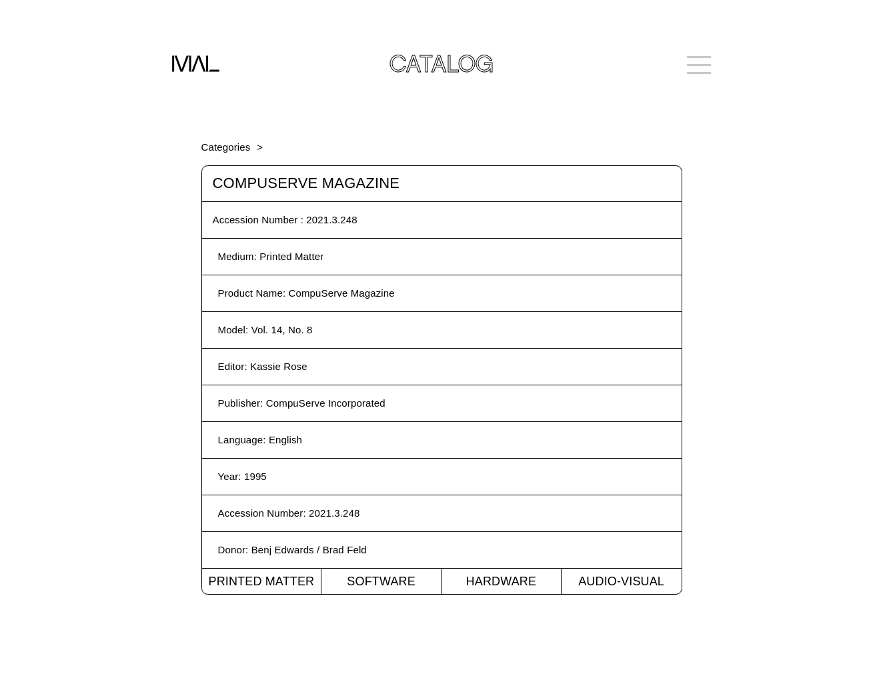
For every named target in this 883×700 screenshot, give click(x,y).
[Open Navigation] (699, 65)
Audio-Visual (621, 581)
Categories (226, 147)
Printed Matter (261, 581)
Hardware (501, 581)
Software (381, 581)
